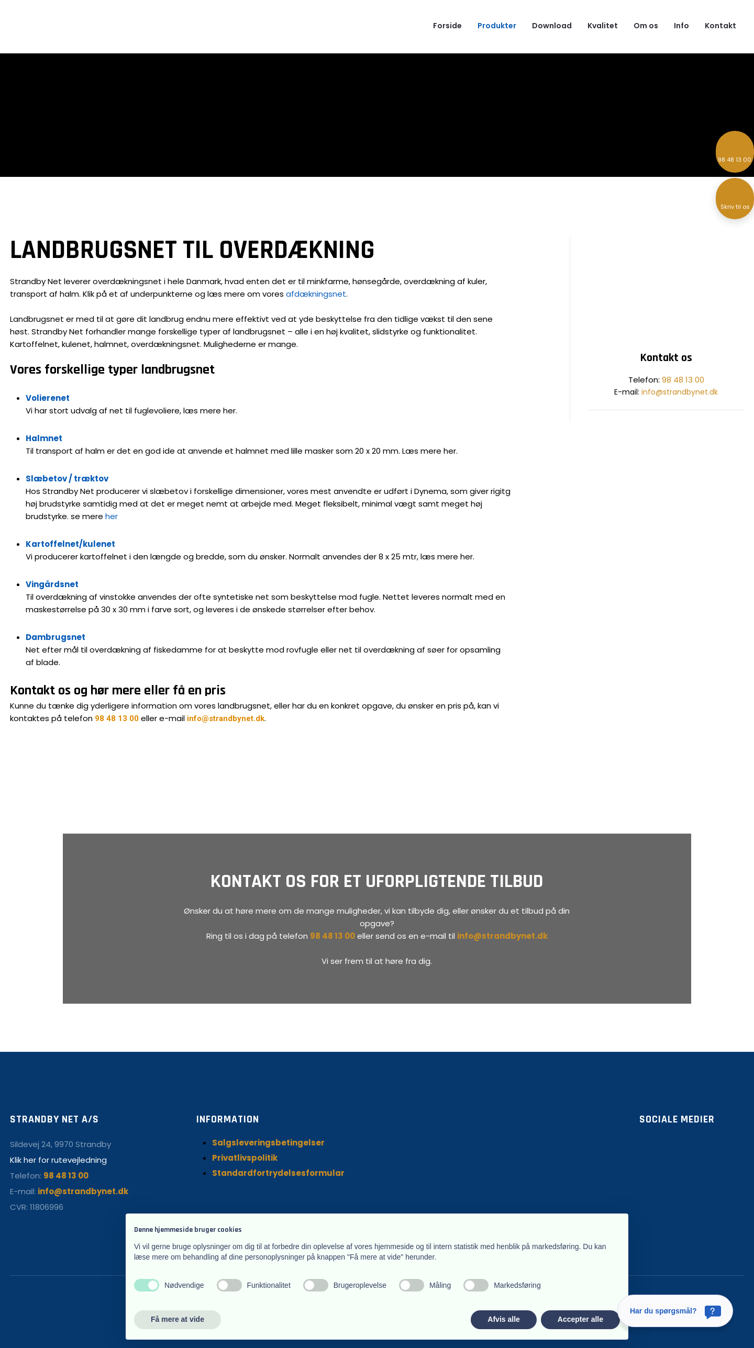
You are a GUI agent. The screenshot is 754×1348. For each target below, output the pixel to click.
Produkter (497, 25)
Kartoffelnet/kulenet (70, 543)
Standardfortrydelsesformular (278, 1172)
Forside (447, 25)
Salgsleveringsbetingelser (268, 1142)
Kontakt (720, 25)
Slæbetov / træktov (67, 478)
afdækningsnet (316, 293)
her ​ (111, 516)
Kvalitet (602, 25)
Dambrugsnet (55, 637)
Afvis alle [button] (503, 1319)
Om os (646, 25)
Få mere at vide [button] (177, 1319)
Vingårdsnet (52, 584)
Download (552, 25)
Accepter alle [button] (580, 1319)
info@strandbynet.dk (225, 718)
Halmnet (44, 438)
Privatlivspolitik (245, 1157)
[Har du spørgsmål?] (675, 1311)
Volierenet (48, 397)
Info (681, 25)
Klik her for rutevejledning (58, 1159)
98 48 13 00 (117, 718)
